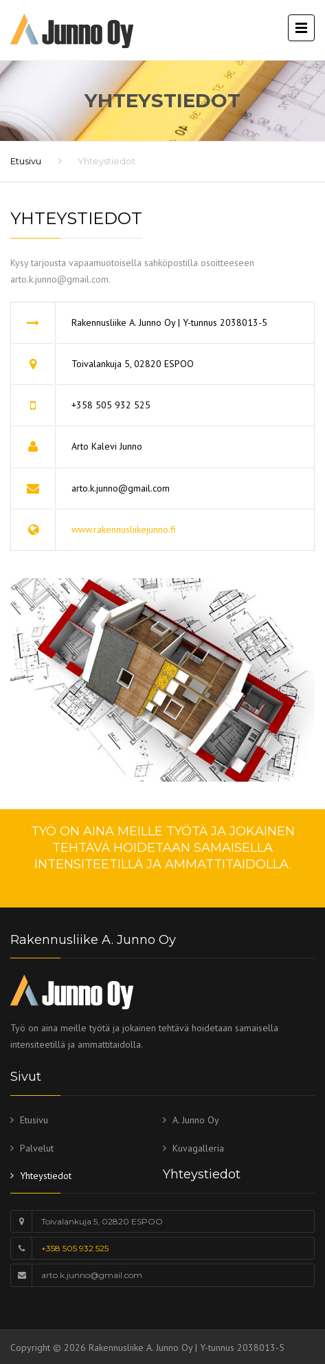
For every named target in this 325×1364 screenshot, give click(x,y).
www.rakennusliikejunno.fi (123, 529)
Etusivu (25, 160)
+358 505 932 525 (75, 1248)
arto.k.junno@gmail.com (91, 1275)
